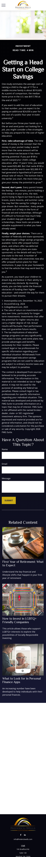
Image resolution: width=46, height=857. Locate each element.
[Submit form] (9, 500)
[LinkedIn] (24, 834)
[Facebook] (20, 834)
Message (6, 478)
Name (5, 449)
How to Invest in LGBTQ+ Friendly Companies (19, 620)
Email (4, 463)
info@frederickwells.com (23, 839)
